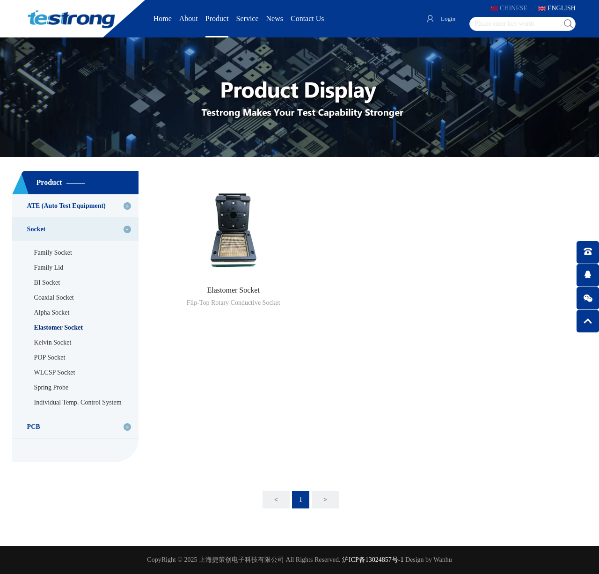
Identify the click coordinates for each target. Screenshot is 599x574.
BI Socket (47, 282)
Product (217, 18)
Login (446, 18)
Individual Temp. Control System (78, 402)
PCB (33, 426)
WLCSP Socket (54, 372)
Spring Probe (51, 387)
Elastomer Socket (58, 327)
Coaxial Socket (54, 297)
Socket (36, 229)
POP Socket (50, 357)
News (274, 18)
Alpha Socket (52, 312)
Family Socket (53, 252)
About (188, 18)
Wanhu (442, 559)
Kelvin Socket (53, 342)
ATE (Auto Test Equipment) (66, 205)
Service (247, 18)
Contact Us (307, 18)
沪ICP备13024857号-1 (372, 559)
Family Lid (49, 267)
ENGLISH (562, 8)
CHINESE (513, 8)
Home (162, 18)
